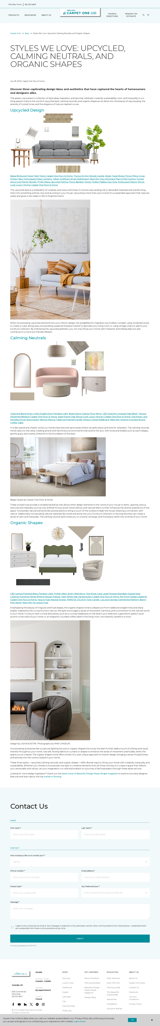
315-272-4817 (30, 4)
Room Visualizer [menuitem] (91, 978)
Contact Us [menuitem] (134, 987)
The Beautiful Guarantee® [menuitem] (113, 993)
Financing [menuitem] (66, 1011)
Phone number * (17, 871)
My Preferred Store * (90, 886)
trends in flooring (52, 776)
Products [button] (13, 15)
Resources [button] (30, 15)
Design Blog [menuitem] (90, 997)
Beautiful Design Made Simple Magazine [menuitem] (92, 990)
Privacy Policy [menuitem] (135, 1004)
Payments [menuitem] (133, 992)
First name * (15, 828)
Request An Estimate (131, 15)
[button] (143, 15)
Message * (14, 902)
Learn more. (80, 1021)
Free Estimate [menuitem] (68, 1006)
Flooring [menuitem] (66, 978)
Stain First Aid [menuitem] (113, 983)
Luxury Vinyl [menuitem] (67, 983)
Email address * (88, 871)
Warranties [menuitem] (112, 999)
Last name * (87, 828)
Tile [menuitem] (64, 1001)
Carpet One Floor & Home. (30, 1010)
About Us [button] (46, 15)
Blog (27, 33)
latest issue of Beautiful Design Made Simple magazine (90, 773)
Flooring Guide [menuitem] (113, 987)
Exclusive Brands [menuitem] (114, 1009)
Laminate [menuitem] (66, 997)
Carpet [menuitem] (65, 992)
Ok (132, 1020)
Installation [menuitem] (112, 1004)
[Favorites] (148, 15)
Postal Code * (16, 886)
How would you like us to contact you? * (27, 855)
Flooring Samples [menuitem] (92, 983)
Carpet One (15, 33)
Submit (80, 938)
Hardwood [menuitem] (67, 987)
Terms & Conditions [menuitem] (134, 998)
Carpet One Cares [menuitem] (137, 983)
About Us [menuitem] (133, 978)
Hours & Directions (112, 15)
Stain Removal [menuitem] (113, 978)
